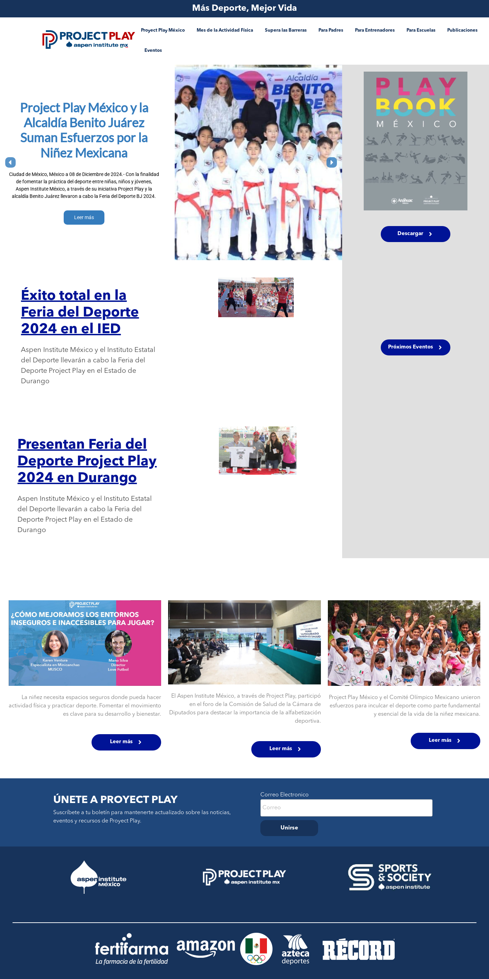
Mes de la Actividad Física (225, 30)
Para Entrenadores (375, 30)
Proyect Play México (163, 30)
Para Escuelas (421, 30)
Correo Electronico (284, 795)
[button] (10, 162)
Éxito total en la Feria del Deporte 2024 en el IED (80, 313)
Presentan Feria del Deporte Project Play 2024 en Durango (87, 462)
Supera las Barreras (286, 30)
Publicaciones (462, 30)
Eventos (153, 50)
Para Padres (330, 30)
